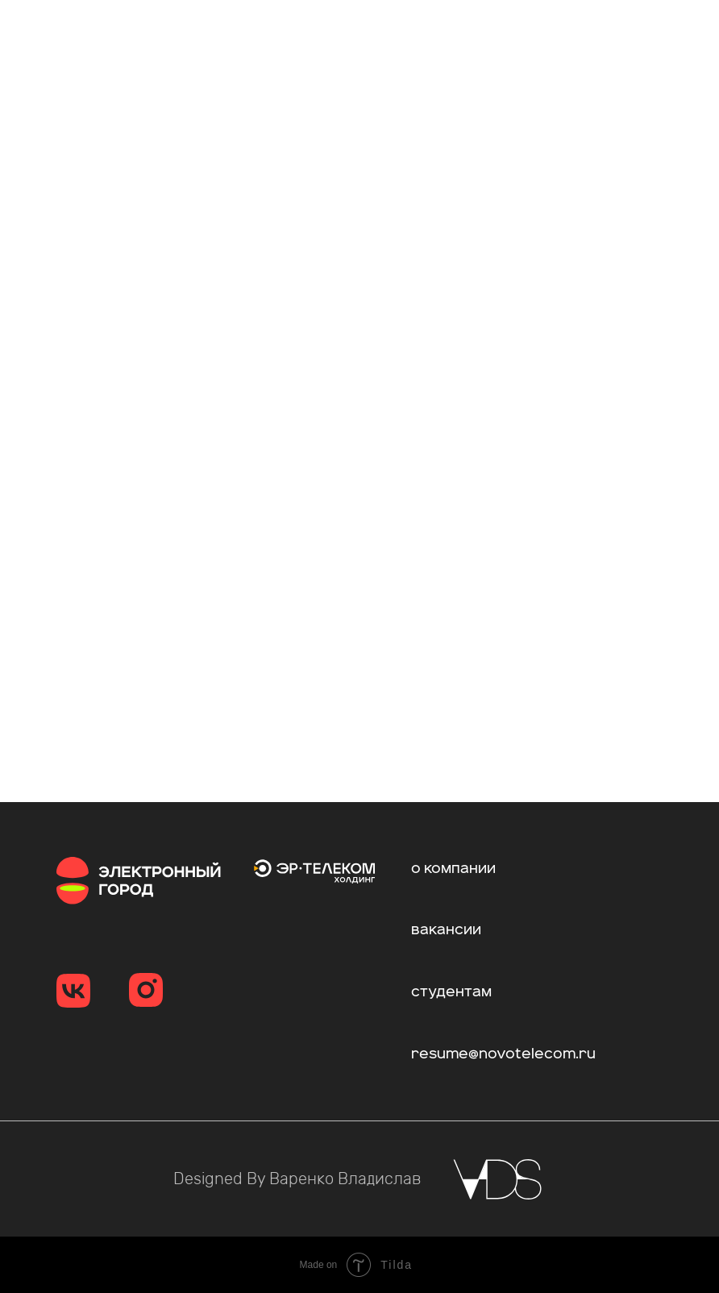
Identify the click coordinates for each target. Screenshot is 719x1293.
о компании (453, 869)
